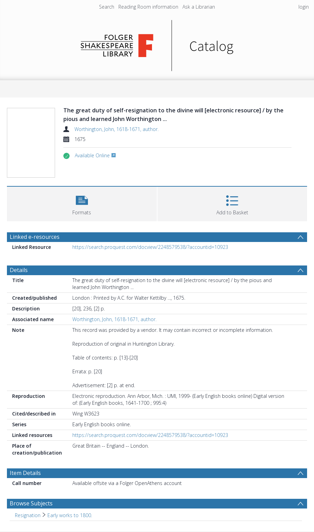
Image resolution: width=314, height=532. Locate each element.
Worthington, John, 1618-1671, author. (116, 129)
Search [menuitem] (106, 6)
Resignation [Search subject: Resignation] (28, 515)
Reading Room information (148, 6)
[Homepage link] (157, 44)
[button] (82, 203)
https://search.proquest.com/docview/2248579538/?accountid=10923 (150, 247)
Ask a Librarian (198, 6)
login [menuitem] (303, 6)
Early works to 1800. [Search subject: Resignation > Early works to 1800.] (69, 515)
